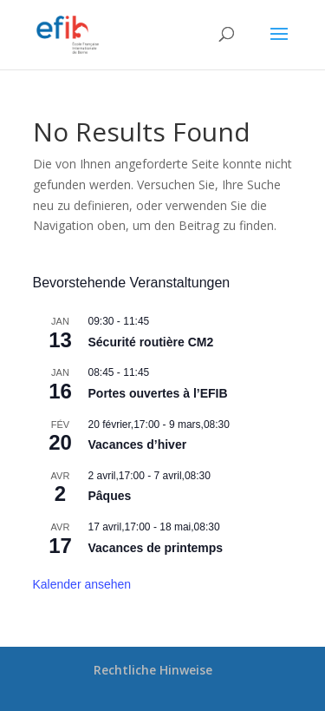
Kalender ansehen (82, 584)
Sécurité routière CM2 (151, 342)
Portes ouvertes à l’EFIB (158, 393)
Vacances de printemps (156, 548)
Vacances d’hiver (137, 444)
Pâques (110, 496)
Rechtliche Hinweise (153, 670)
